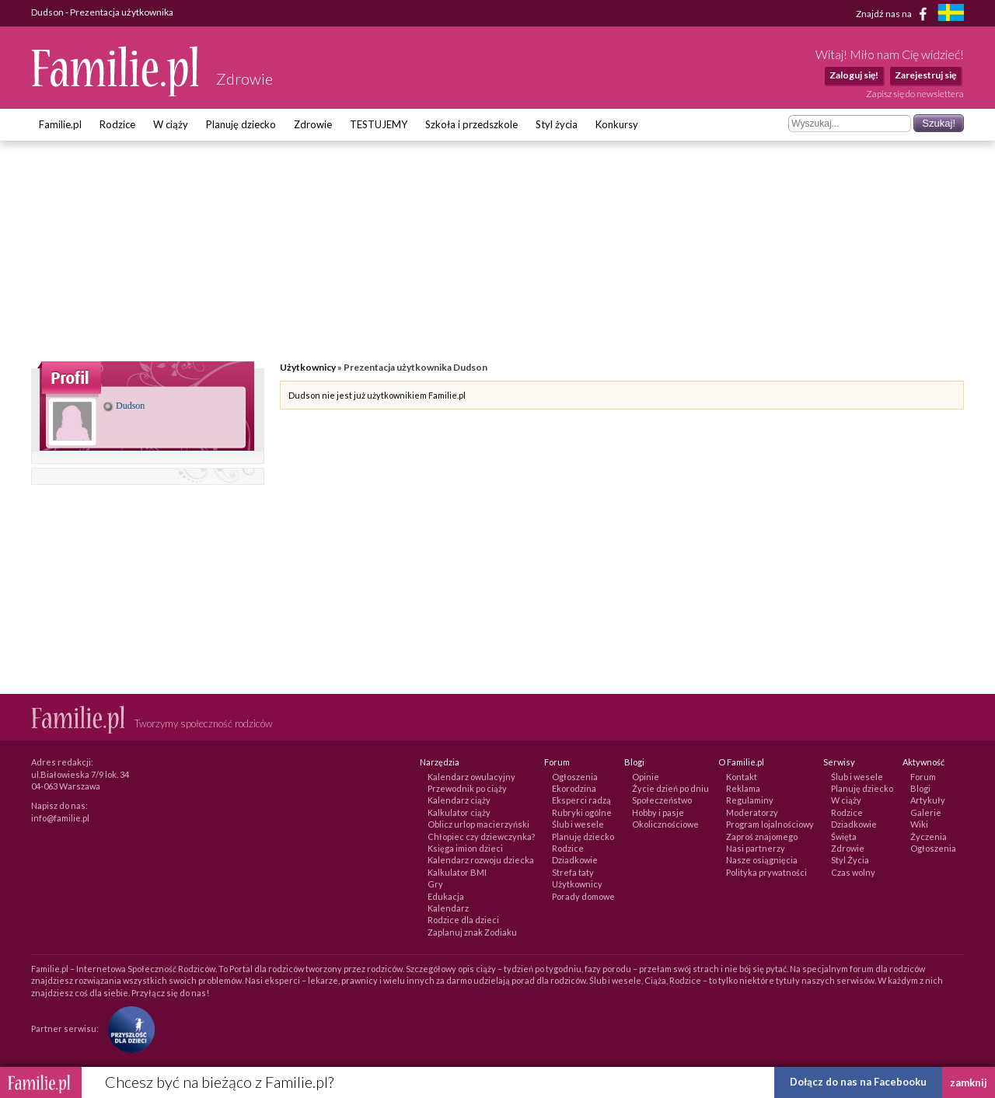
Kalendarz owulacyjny (471, 777)
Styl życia (557, 124)
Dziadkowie (575, 860)
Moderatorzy (752, 812)
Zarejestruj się (925, 75)
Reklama (743, 788)
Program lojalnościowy (770, 824)
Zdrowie (313, 124)
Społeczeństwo (662, 800)
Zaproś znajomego (762, 836)
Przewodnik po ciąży (467, 788)
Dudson (124, 405)
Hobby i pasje (658, 812)
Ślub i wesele (578, 824)
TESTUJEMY (378, 124)
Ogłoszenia (575, 777)
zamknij (968, 1082)
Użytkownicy (308, 367)
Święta (844, 836)
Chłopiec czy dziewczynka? (481, 836)
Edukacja (446, 896)
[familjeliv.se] (950, 14)
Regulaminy (749, 800)
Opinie (645, 777)
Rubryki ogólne (582, 812)
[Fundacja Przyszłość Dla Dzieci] (127, 1028)
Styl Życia (850, 860)
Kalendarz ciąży (459, 800)
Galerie (925, 812)
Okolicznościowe (665, 824)
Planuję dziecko (241, 124)
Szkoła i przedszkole (471, 124)
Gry (435, 884)
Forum (923, 777)
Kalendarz (448, 908)
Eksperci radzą (581, 800)
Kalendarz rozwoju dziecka (481, 860)
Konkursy (616, 124)
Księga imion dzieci (465, 848)
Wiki (919, 824)
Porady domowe (583, 896)
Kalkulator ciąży (459, 812)
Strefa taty (573, 872)
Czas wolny (853, 872)
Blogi (920, 788)
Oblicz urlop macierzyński (478, 824)
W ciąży (170, 124)
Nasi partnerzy (755, 848)
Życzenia (928, 836)
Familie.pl (60, 124)
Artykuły (927, 800)
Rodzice (117, 124)
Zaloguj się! (853, 75)
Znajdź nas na (894, 14)
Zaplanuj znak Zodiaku (472, 932)
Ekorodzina (574, 788)
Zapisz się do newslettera (915, 93)
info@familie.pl (60, 818)
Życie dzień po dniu (670, 788)
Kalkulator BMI (457, 872)
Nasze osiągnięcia (762, 860)
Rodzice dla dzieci (463, 920)
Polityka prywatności (766, 872)
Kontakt (741, 777)
